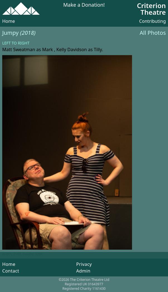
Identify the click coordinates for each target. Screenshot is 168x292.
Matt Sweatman (18, 49)
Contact (10, 271)
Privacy (84, 264)
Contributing (152, 21)
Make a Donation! (84, 5)
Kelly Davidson (71, 49)
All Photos (153, 32)
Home (8, 21)
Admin (83, 271)
